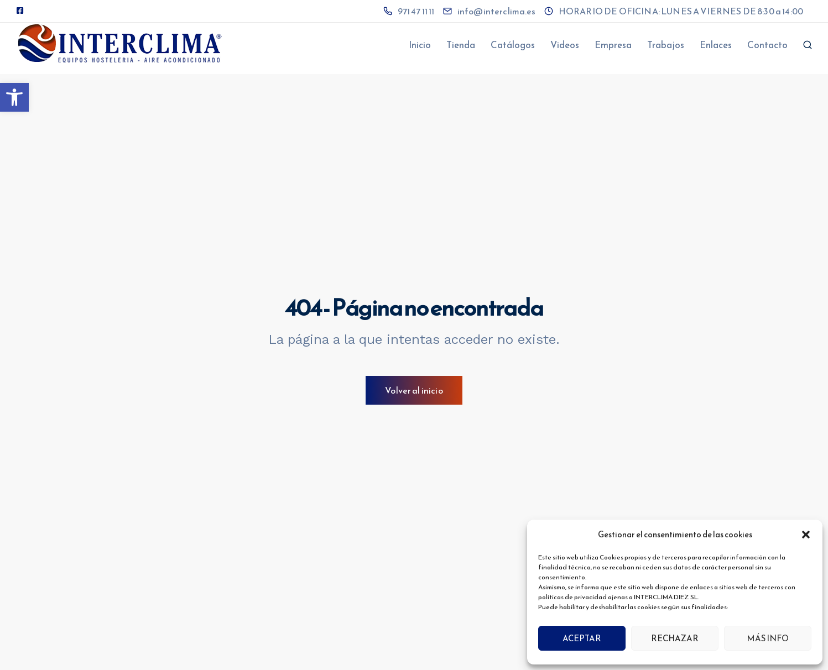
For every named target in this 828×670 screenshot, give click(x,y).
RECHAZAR (675, 638)
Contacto (767, 45)
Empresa (613, 45)
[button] (14, 97)
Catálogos (513, 45)
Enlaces (716, 45)
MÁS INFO (768, 638)
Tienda (460, 45)
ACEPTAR (582, 638)
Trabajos (665, 45)
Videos (564, 45)
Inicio (420, 45)
